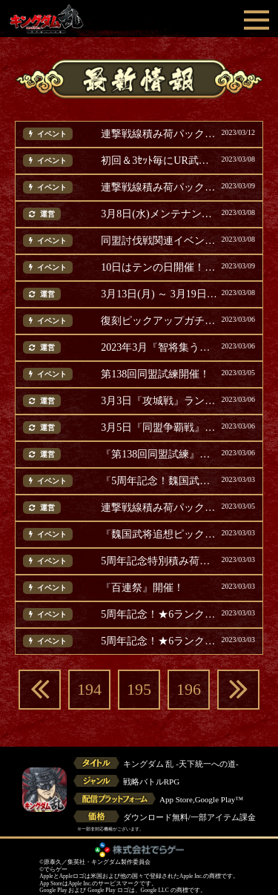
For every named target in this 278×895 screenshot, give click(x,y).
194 (89, 689)
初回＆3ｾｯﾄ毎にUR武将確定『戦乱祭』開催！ (159, 161)
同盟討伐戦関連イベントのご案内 (159, 241)
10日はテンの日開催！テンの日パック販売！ (159, 267)
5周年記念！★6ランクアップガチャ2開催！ (159, 615)
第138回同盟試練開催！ (155, 374)
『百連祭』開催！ (142, 588)
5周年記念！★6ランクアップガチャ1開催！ (159, 641)
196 (188, 689)
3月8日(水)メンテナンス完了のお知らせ (159, 214)
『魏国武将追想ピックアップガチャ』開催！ (159, 534)
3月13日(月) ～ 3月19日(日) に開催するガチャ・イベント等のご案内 (159, 294)
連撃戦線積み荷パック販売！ (159, 134)
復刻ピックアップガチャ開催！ (159, 321)
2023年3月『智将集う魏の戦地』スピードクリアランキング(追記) (159, 348)
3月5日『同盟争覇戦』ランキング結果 (159, 428)
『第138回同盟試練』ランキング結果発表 (159, 454)
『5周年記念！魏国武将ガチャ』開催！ (159, 481)
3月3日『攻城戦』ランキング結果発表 (159, 401)
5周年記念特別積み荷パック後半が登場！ (159, 561)
